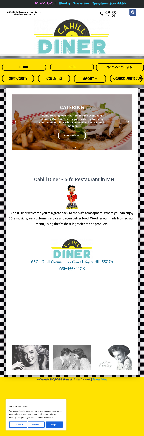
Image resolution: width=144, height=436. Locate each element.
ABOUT (90, 79)
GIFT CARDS (18, 78)
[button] (15, 122)
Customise (18, 424)
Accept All (54, 424)
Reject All (36, 424)
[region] (36, 414)
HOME (24, 67)
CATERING (54, 78)
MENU (72, 67)
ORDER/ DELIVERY (120, 67)
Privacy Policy (99, 393)
